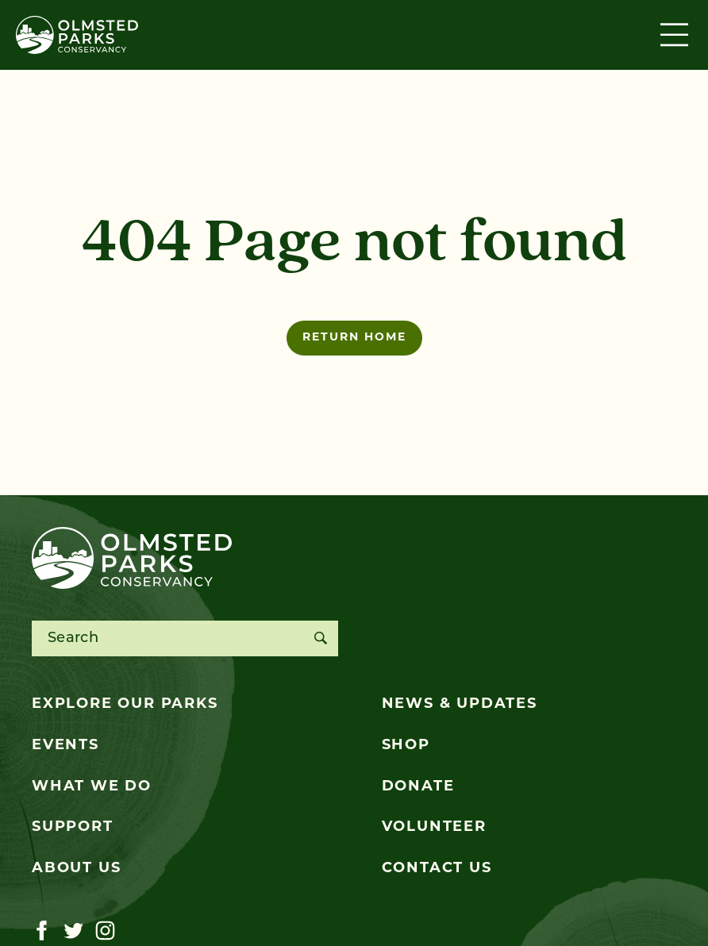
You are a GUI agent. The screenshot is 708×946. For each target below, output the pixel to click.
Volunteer (434, 827)
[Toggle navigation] (676, 35)
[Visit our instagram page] (105, 931)
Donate (418, 786)
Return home (354, 338)
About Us (76, 868)
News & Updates (459, 704)
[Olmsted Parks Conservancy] (77, 35)
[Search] (320, 638)
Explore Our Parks (125, 704)
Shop (406, 745)
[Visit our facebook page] (42, 931)
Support (73, 827)
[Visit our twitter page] (73, 931)
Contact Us (437, 868)
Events (65, 745)
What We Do (92, 786)
